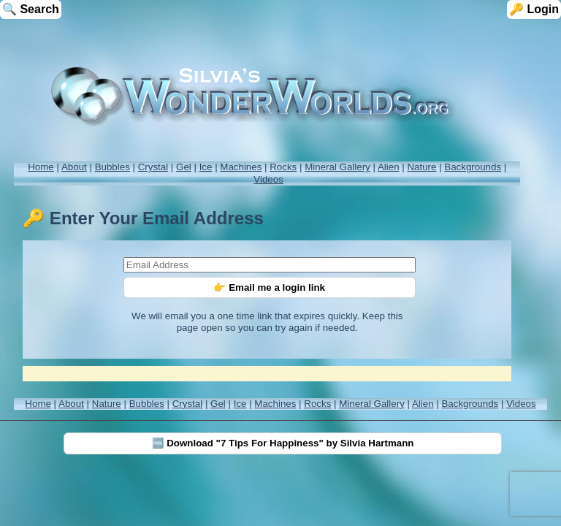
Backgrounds (472, 166)
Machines (241, 166)
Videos (268, 179)
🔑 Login (534, 9)
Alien (389, 166)
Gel (183, 166)
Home (41, 166)
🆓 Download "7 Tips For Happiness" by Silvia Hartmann (283, 443)
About (74, 166)
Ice (206, 166)
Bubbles (112, 166)
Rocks (283, 166)
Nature (421, 166)
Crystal (153, 166)
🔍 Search (30, 9)
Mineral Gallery (337, 166)
